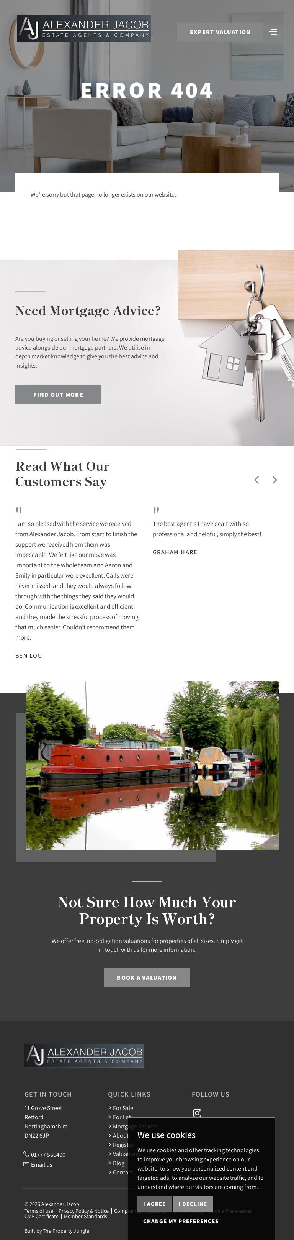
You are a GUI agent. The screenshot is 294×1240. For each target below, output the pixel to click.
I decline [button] (192, 1203)
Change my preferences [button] (181, 1221)
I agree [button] (154, 1203)
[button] (256, 480)
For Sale (120, 1108)
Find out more (58, 395)
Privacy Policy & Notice (84, 1210)
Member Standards (85, 1216)
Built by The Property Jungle (56, 1230)
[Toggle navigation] (273, 32)
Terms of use (38, 1210)
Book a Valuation (147, 978)
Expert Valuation (219, 33)
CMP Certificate (41, 1216)
